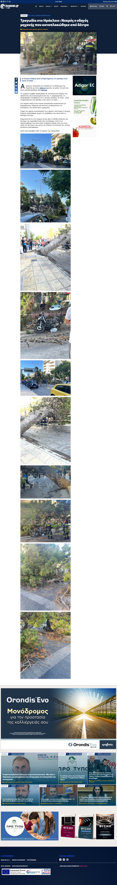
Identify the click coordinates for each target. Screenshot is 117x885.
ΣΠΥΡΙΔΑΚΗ (97, 803)
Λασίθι (49, 6)
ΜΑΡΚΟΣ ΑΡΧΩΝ (78, 782)
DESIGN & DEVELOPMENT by (73, 866)
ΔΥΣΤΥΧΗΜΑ (33, 29)
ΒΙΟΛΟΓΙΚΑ (10, 803)
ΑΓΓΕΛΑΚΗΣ (99, 780)
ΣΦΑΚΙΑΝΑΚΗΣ (58, 803)
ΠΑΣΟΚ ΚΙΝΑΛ (103, 803)
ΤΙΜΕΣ (101, 6)
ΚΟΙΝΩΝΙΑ (24, 15)
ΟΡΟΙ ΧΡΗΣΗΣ (6, 866)
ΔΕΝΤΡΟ (45, 29)
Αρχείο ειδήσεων (18, 860)
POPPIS (92, 782)
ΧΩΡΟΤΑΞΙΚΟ (90, 803)
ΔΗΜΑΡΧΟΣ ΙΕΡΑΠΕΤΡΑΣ (10, 782)
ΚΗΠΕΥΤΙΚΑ (93, 780)
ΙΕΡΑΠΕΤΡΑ (4, 754)
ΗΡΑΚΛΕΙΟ (25, 29)
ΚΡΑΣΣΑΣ (23, 803)
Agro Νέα (64, 6)
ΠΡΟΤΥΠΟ (71, 782)
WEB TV (41, 6)
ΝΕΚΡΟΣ (40, 29)
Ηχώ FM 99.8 (5, 860)
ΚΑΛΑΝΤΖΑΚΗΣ (28, 782)
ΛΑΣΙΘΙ (5, 803)
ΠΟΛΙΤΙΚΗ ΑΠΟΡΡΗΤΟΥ (20, 866)
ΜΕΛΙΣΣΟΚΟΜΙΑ (17, 803)
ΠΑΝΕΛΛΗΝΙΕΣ (65, 782)
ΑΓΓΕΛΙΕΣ (93, 6)
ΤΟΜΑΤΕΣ (104, 780)
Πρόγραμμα (31, 860)
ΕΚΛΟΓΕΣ (83, 6)
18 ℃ (112, 6)
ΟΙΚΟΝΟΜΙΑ (84, 803)
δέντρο (44, 90)
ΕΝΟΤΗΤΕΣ (74, 6)
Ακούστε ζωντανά (110, 1)
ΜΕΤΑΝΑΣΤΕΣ (51, 803)
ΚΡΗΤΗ (56, 6)
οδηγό (42, 88)
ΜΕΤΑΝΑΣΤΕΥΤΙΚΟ (20, 782)
